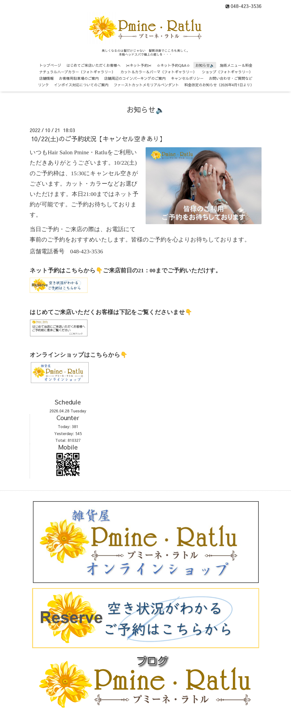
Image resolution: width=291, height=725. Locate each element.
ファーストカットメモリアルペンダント (146, 84)
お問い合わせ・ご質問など (230, 78)
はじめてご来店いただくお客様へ (93, 65)
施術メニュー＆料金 (236, 65)
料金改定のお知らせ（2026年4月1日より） (219, 84)
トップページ (50, 65)
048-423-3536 (86, 251)
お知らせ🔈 (204, 65)
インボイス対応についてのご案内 (81, 84)
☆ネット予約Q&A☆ (173, 65)
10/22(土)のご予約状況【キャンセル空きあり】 (98, 138)
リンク (43, 84)
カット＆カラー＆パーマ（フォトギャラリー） (159, 71)
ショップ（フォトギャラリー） (227, 71)
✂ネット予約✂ (138, 65)
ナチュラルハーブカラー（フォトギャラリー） (77, 71)
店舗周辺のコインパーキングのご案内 (135, 78)
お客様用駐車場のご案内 (79, 78)
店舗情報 (46, 78)
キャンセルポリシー (187, 78)
